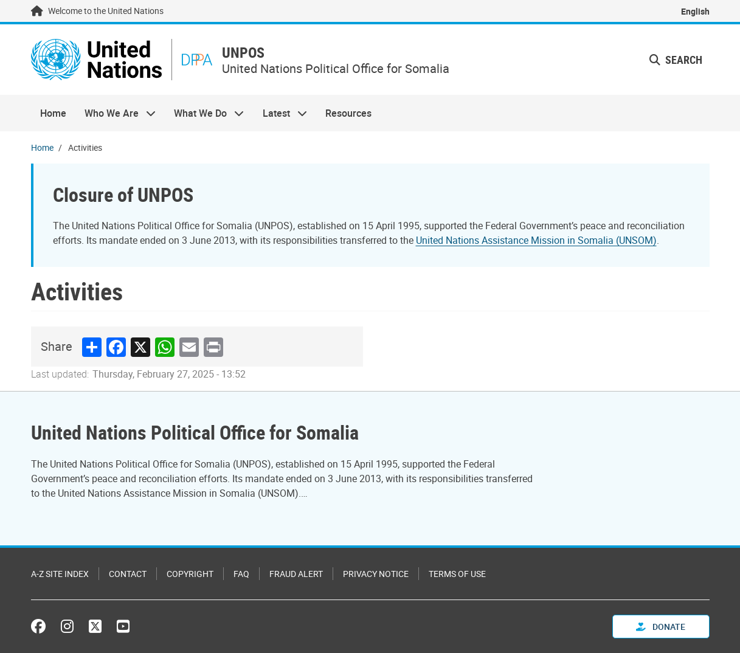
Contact (128, 573)
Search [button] (675, 59)
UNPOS (243, 52)
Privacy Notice (376, 573)
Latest (280, 113)
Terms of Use (457, 573)
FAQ (241, 573)
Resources (348, 113)
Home (53, 113)
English (695, 11)
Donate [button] (660, 626)
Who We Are (115, 113)
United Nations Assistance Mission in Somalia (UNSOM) (536, 240)
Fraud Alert (296, 573)
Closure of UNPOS (123, 194)
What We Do (204, 113)
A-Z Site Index (60, 573)
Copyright (190, 573)
